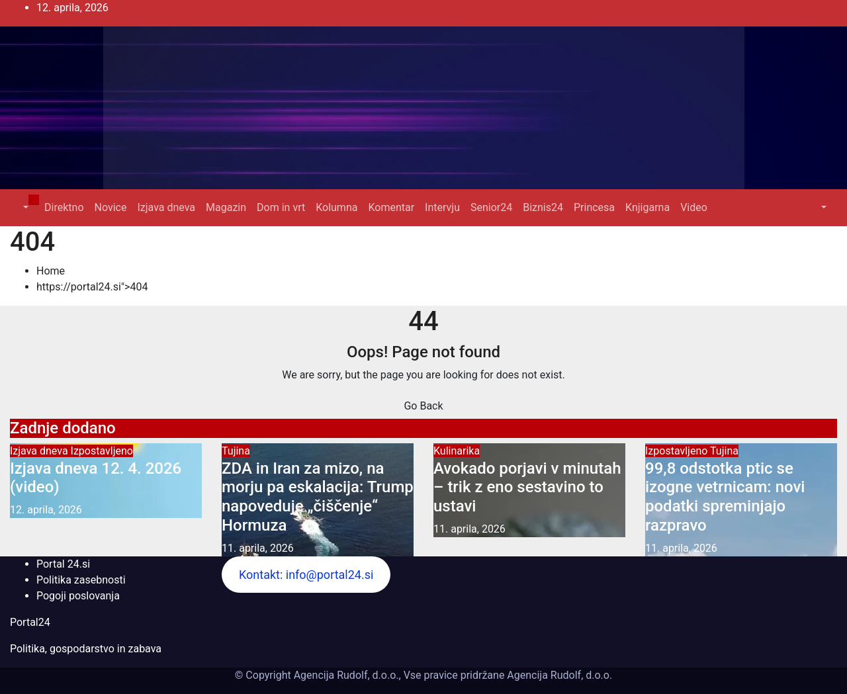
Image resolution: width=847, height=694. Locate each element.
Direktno (63, 207)
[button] (24, 207)
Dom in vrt (281, 207)
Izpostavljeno (102, 451)
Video (693, 207)
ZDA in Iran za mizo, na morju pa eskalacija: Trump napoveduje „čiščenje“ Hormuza (318, 497)
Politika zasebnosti (81, 580)
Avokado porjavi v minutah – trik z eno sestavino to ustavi (527, 487)
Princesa (594, 207)
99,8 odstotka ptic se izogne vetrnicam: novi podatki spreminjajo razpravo (725, 497)
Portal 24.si (63, 564)
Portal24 (30, 622)
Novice (111, 207)
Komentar (391, 207)
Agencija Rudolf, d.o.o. (558, 675)
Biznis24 (543, 207)
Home (50, 271)
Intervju (442, 207)
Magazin (226, 207)
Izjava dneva (166, 207)
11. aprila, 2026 (258, 548)
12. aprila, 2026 (46, 509)
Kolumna (336, 207)
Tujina (236, 451)
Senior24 (491, 207)
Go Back (423, 406)
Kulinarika (456, 451)
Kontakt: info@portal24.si (306, 575)
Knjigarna (647, 207)
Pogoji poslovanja (78, 595)
